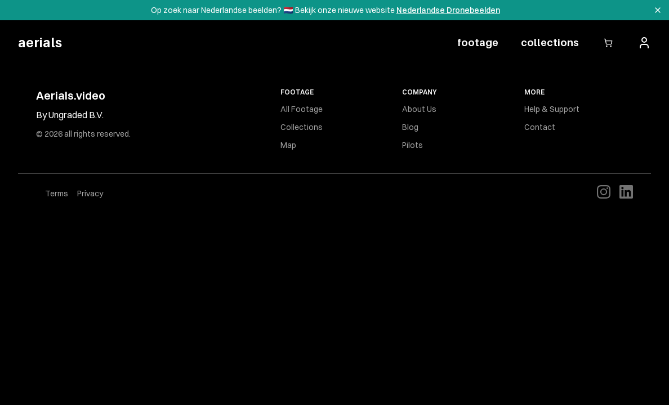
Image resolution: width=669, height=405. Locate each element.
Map (288, 145)
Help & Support (551, 109)
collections (550, 42)
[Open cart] (608, 43)
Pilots (412, 145)
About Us (419, 109)
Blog (410, 127)
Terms (56, 193)
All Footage (301, 109)
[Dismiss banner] (657, 10)
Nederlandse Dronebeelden (448, 10)
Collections (301, 127)
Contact (539, 127)
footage (477, 42)
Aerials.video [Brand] (70, 95)
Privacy (90, 193)
